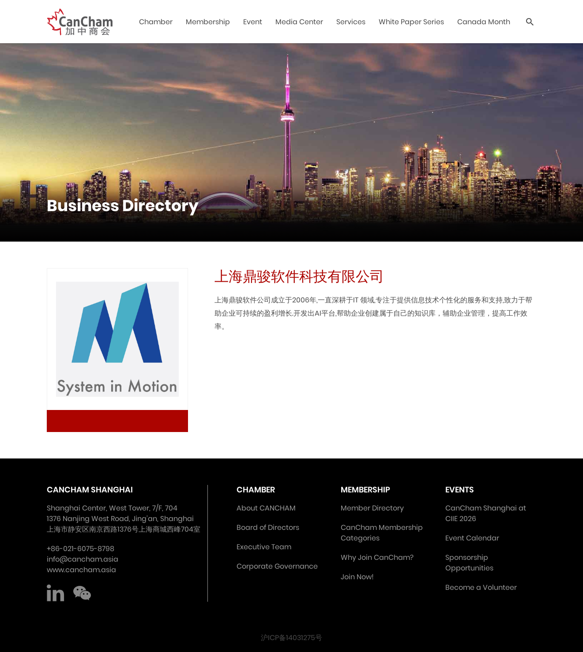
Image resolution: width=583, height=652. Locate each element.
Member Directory (372, 508)
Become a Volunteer (481, 587)
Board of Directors (268, 527)
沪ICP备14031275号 (291, 638)
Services (350, 22)
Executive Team (264, 547)
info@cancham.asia (82, 559)
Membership (208, 22)
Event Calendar (472, 538)
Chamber (156, 22)
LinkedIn (55, 593)
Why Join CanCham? (377, 557)
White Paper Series (411, 22)
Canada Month (483, 22)
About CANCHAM (266, 508)
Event (252, 22)
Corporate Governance (277, 566)
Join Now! (357, 577)
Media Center (299, 22)
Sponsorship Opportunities (469, 562)
